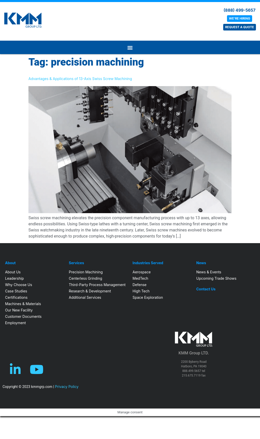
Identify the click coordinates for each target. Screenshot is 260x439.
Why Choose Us (18, 285)
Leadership (14, 278)
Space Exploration (148, 297)
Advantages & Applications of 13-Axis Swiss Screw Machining (80, 78)
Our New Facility (19, 310)
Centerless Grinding (85, 278)
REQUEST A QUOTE (239, 27)
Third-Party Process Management (97, 285)
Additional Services (85, 297)
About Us (13, 272)
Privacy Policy (66, 386)
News (201, 263)
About (10, 263)
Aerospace (142, 272)
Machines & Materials (23, 304)
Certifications (16, 297)
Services (76, 263)
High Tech (141, 291)
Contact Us (206, 289)
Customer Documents (23, 316)
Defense (140, 285)
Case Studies (16, 291)
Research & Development (90, 291)
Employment (15, 323)
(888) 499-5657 (239, 10)
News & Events (208, 272)
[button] (130, 47)
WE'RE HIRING (239, 18)
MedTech (140, 278)
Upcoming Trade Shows (216, 278)
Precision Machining (86, 272)
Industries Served (148, 263)
